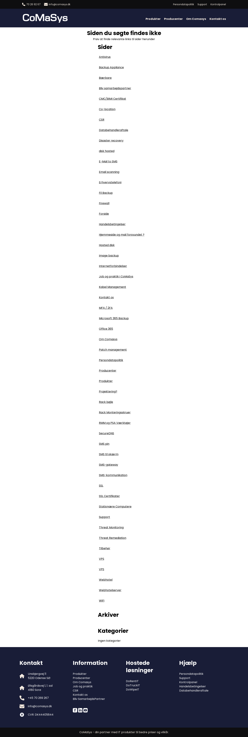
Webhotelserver (110, 590)
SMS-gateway (108, 465)
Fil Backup (106, 193)
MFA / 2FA (106, 308)
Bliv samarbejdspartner (115, 88)
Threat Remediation (112, 538)
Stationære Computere (115, 507)
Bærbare (105, 78)
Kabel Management (112, 287)
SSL (101, 486)
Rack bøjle (106, 402)
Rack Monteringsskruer (115, 412)
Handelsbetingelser (112, 224)
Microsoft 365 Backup (114, 318)
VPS (101, 559)
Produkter (153, 19)
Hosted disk (107, 245)
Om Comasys (196, 19)
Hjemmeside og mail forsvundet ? (121, 235)
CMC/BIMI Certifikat (112, 99)
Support (202, 4)
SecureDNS (106, 433)
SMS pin (104, 444)
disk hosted (106, 151)
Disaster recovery (111, 141)
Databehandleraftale (113, 130)
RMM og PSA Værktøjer (115, 423)
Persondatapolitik (183, 4)
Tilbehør (104, 548)
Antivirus (105, 57)
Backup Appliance (111, 67)
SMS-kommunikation (113, 475)
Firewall (104, 203)
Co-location (107, 109)
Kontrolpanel (218, 4)
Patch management (113, 350)
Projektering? (108, 391)
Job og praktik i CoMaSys (116, 276)
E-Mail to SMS (108, 161)
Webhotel (106, 580)
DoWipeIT (132, 690)
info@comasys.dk (57, 4)
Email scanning (109, 172)
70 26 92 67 (31, 4)
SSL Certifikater (109, 496)
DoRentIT (132, 681)
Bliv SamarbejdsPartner (89, 699)
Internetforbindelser (113, 266)
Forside (104, 214)
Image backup (109, 256)
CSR (101, 120)
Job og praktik (83, 686)
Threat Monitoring (111, 527)
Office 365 (106, 329)
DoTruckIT (133, 685)
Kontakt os (218, 19)
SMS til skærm (108, 454)
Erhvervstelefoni (110, 182)
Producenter (173, 19)
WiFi (101, 601)
